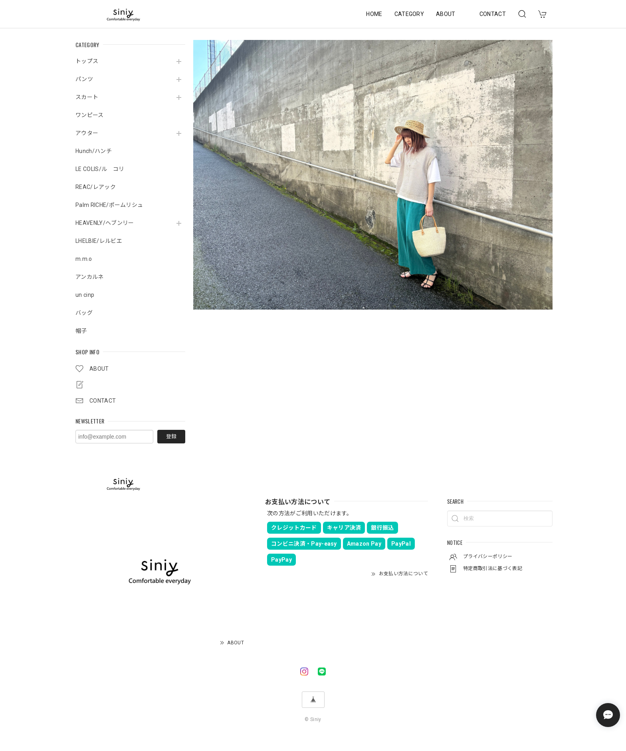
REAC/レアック (95, 187)
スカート (86, 97)
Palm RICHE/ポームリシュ (109, 205)
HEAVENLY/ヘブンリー (104, 223)
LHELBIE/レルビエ (98, 241)
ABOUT (446, 14)
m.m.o (83, 259)
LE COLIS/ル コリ (99, 169)
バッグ (84, 313)
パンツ (84, 79)
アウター (86, 133)
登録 (171, 436)
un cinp (84, 295)
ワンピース (89, 115)
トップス (86, 61)
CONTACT (492, 14)
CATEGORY (409, 14)
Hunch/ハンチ (93, 151)
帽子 (81, 331)
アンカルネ (89, 277)
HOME (374, 14)
